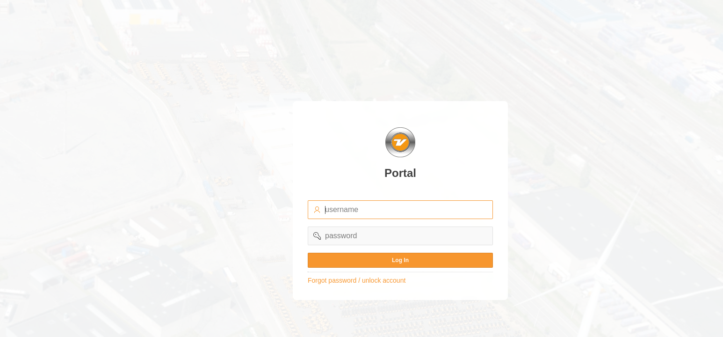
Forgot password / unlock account (356, 280)
